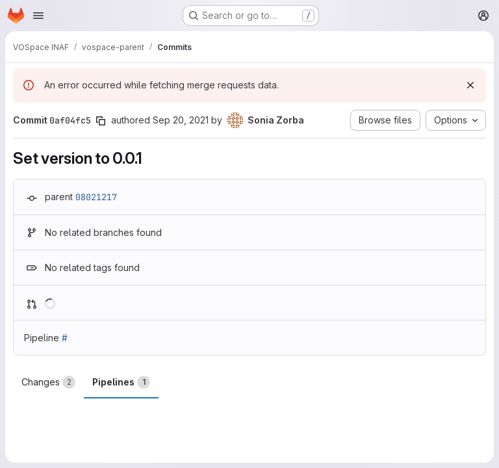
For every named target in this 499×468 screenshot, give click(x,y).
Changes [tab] (48, 382)
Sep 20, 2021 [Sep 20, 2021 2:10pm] (181, 119)
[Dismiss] (470, 85)
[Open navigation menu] (38, 15)
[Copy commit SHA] (101, 121)
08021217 (96, 197)
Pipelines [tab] (121, 382)
